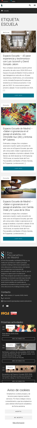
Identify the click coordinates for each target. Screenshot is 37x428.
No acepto (18, 417)
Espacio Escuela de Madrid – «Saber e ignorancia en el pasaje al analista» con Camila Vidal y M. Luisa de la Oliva (18, 205)
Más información (18, 423)
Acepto (18, 411)
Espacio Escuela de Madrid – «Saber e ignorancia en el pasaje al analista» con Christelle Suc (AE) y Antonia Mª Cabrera (18, 134)
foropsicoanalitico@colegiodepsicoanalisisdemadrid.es (17, 301)
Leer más (18, 95)
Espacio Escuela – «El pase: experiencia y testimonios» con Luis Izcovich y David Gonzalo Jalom (17, 60)
